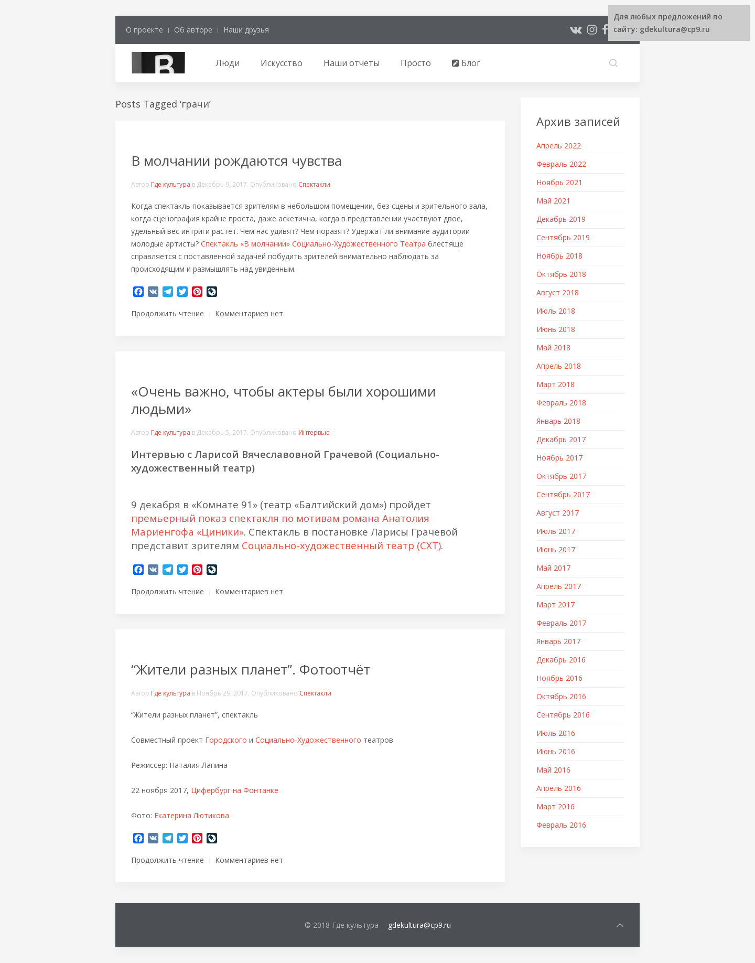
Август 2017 (557, 513)
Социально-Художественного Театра (359, 244)
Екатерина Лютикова (191, 815)
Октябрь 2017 (561, 476)
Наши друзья (246, 30)
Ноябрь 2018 (559, 256)
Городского (226, 740)
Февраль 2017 (561, 623)
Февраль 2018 (561, 403)
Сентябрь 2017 (563, 494)
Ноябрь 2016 (559, 678)
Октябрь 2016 (561, 696)
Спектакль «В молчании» (245, 244)
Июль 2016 (555, 733)
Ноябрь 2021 (559, 182)
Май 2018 (553, 347)
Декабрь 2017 (561, 439)
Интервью (314, 432)
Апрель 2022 (558, 146)
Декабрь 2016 (561, 660)
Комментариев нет (249, 313)
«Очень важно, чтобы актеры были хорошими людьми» (283, 400)
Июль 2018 (555, 311)
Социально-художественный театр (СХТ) (341, 545)
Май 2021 (553, 201)
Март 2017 (555, 604)
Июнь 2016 (555, 751)
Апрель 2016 (558, 788)
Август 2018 (557, 292)
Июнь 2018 (555, 329)
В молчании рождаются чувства (236, 160)
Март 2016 (555, 806)
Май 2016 (553, 770)
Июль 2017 (555, 531)
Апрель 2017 (558, 586)
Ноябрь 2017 (559, 458)
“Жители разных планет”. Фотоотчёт (250, 669)
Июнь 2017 (555, 549)
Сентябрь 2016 (563, 715)
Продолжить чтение (167, 313)
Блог (466, 63)
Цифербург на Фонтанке (234, 790)
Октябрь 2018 (561, 274)
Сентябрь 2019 (563, 237)
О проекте (144, 30)
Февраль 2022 (561, 164)
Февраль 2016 (561, 825)
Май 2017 (553, 568)
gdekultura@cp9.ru (419, 925)
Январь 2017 (558, 641)
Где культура (170, 184)
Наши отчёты (351, 63)
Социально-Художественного (308, 740)
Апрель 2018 (558, 366)
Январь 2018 (558, 421)
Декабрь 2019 (561, 219)
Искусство (282, 63)
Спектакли (314, 184)
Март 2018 (555, 384)
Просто (416, 63)
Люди (227, 63)
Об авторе (193, 30)
